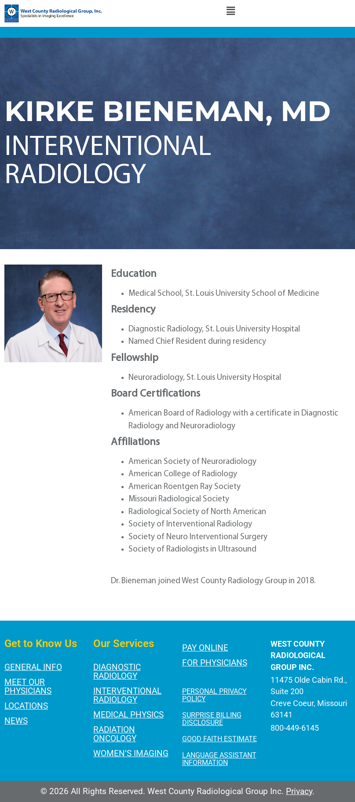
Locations (26, 706)
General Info (33, 667)
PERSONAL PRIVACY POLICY (214, 695)
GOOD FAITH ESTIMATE (219, 739)
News (16, 721)
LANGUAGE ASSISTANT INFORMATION (219, 759)
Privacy (299, 791)
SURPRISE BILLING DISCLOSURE (212, 719)
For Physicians (214, 663)
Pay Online (205, 648)
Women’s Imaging (130, 753)
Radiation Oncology (114, 734)
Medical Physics (128, 715)
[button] (231, 12)
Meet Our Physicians (27, 686)
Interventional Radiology (127, 695)
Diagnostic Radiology (117, 671)
